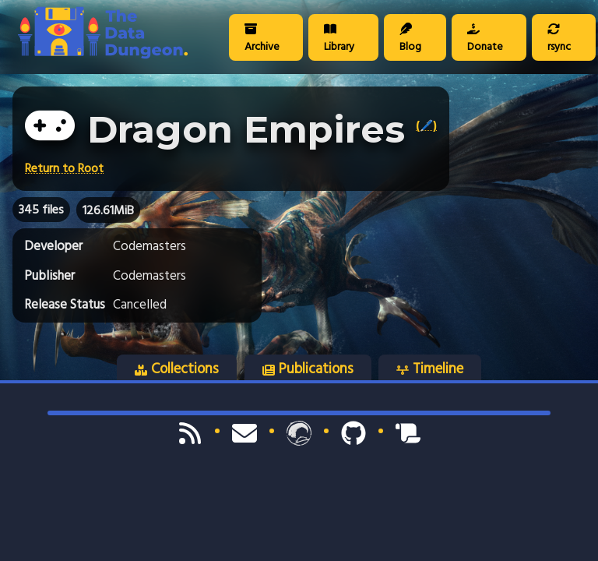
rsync (559, 39)
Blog (410, 39)
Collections (177, 368)
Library (339, 39)
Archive (262, 39)
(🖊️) (426, 125)
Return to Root (64, 168)
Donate (485, 39)
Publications (308, 368)
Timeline (429, 368)
